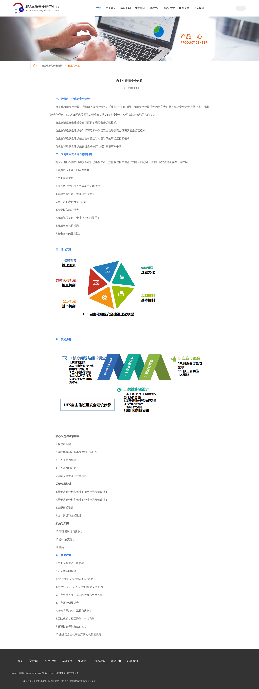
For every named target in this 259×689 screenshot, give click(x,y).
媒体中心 (154, 8)
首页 (98, 8)
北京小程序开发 (62, 681)
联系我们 (198, 8)
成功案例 (140, 8)
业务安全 (91, 681)
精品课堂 (169, 8)
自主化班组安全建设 (52, 65)
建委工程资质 (48, 681)
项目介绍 (125, 8)
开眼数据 (38, 681)
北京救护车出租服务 (78, 681)
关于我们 (111, 8)
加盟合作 (184, 8)
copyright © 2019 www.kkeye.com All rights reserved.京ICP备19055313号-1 (45, 673)
